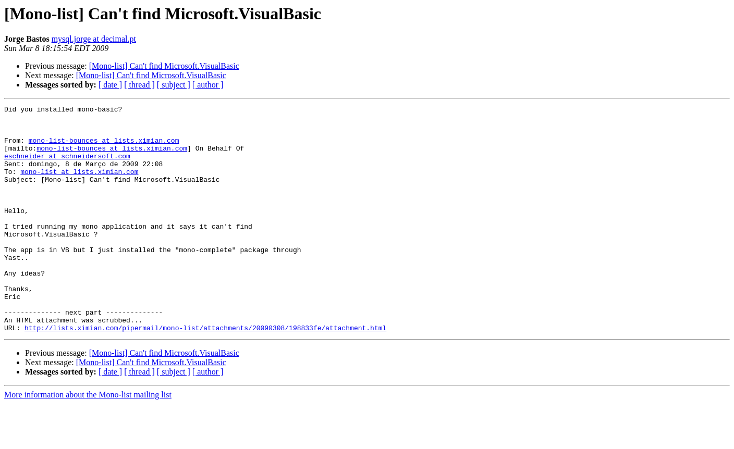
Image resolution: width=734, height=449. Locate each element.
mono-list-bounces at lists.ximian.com (104, 148)
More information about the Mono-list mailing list (88, 439)
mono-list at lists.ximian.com (79, 185)
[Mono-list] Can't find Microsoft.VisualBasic (164, 65)
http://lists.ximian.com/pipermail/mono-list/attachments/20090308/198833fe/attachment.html (205, 373)
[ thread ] (139, 84)
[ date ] (110, 84)
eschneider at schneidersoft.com (67, 166)
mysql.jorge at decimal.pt (94, 38)
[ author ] (208, 84)
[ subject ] (173, 84)
